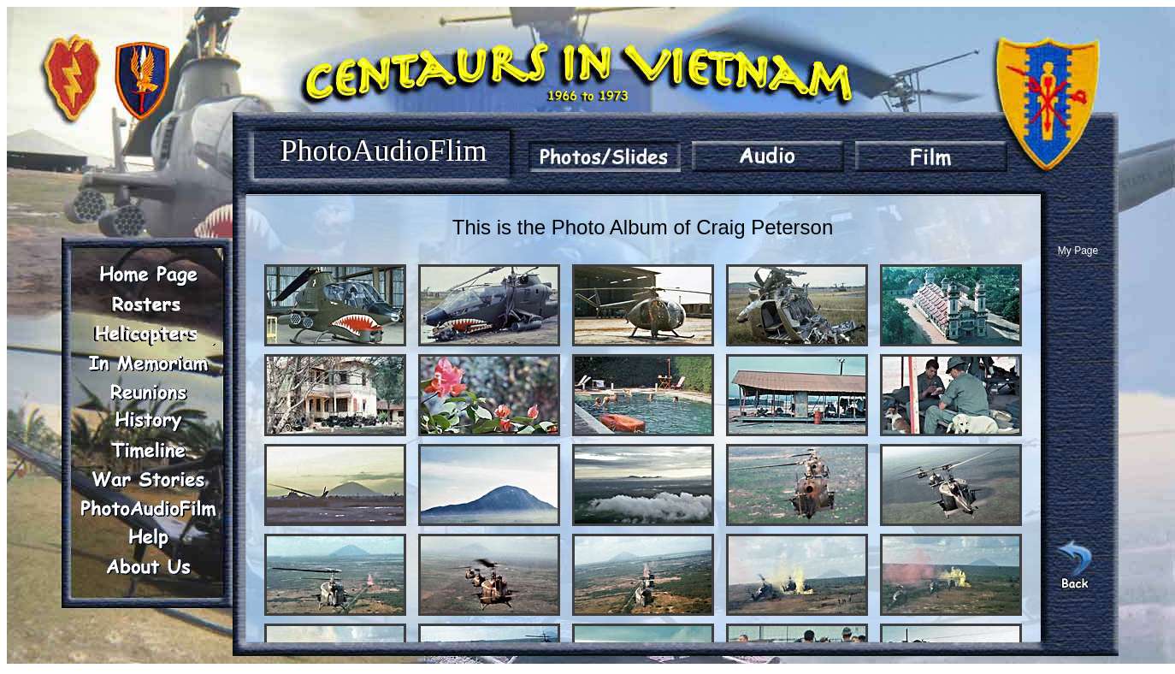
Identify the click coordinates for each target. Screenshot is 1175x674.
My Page (1078, 251)
